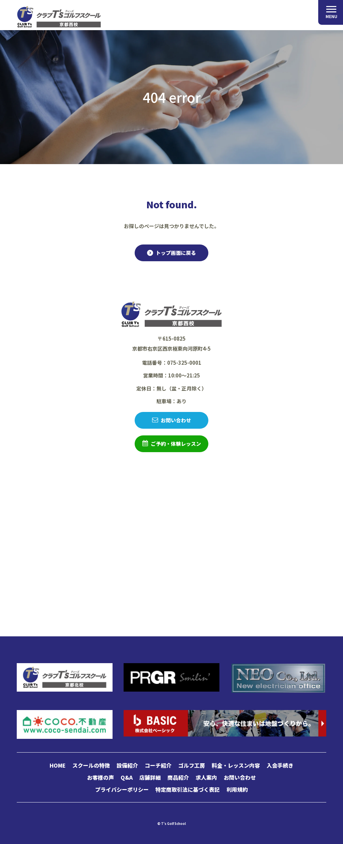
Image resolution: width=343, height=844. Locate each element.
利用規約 (237, 789)
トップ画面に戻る (176, 252)
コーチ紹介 (158, 765)
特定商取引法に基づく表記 (187, 789)
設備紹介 (127, 765)
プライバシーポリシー (122, 789)
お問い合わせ (176, 420)
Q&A (127, 777)
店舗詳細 (150, 777)
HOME (58, 765)
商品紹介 (178, 777)
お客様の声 (100, 777)
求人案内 (206, 777)
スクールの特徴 (91, 765)
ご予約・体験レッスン (176, 443)
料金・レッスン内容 (236, 765)
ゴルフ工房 (191, 765)
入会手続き (280, 765)
